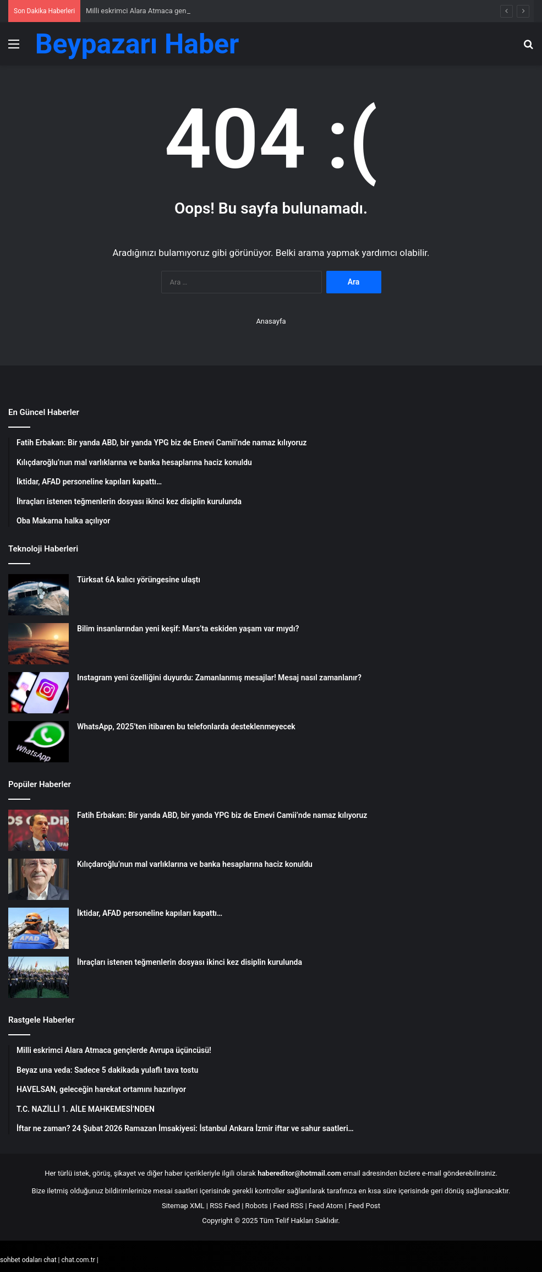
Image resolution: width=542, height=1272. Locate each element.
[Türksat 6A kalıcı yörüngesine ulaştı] (38, 594)
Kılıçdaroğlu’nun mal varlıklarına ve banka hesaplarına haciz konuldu (195, 864)
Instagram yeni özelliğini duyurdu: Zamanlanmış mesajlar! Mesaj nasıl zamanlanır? (219, 677)
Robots (256, 1206)
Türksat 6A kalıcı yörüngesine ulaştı (138, 579)
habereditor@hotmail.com (299, 1173)
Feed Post (364, 1206)
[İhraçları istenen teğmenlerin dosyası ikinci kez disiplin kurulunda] (38, 977)
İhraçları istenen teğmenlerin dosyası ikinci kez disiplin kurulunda (189, 962)
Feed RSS (288, 1206)
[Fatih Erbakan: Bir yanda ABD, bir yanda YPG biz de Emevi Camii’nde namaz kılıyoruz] (38, 830)
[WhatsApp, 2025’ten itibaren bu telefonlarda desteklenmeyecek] (38, 741)
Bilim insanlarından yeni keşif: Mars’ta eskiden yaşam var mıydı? (188, 628)
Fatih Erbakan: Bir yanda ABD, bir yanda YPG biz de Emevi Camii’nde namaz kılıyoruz (222, 815)
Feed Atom (326, 1206)
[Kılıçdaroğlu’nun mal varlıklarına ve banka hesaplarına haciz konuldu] (38, 879)
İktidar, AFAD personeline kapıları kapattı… (149, 913)
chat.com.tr (78, 1260)
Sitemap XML (183, 1206)
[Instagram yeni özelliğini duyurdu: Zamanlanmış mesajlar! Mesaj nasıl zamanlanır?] (38, 692)
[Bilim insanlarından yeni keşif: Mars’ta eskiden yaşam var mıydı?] (38, 643)
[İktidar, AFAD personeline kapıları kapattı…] (38, 928)
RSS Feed (225, 1206)
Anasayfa (271, 321)
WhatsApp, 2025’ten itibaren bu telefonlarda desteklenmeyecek (186, 726)
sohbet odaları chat (28, 1260)
